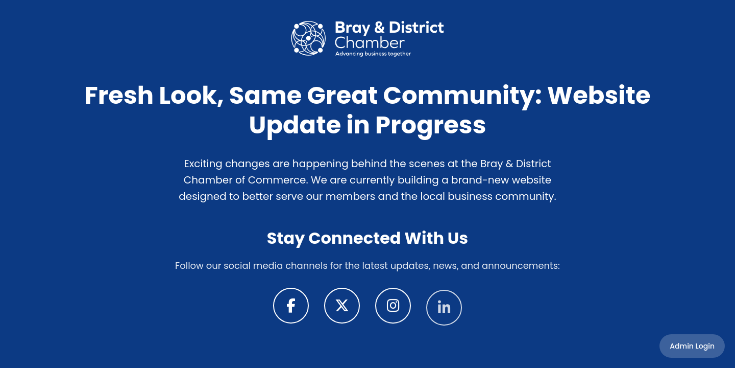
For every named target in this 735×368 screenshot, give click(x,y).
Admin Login (692, 346)
